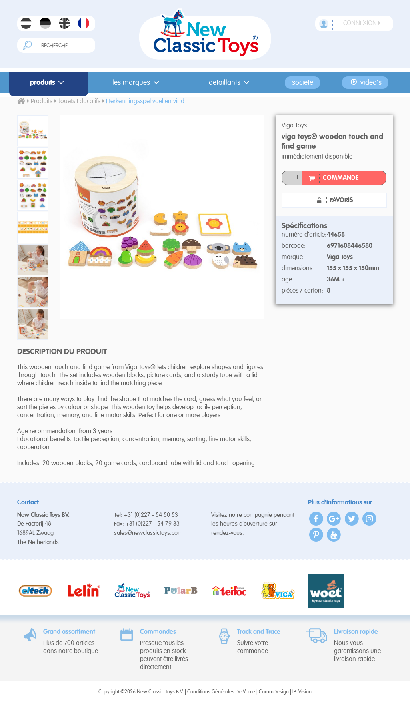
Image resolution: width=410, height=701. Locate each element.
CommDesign (274, 692)
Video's (365, 82)
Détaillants (230, 82)
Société (302, 82)
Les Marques (137, 82)
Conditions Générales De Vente (221, 692)
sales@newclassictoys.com (148, 533)
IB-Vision (302, 692)
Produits (48, 82)
